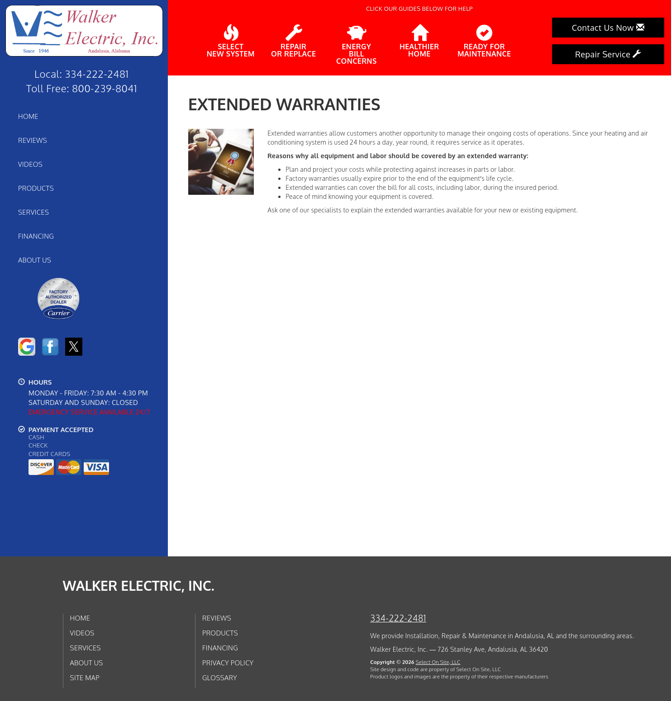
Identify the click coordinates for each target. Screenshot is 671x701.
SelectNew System (231, 41)
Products (36, 188)
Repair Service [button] (608, 54)
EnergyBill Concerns (356, 45)
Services (33, 212)
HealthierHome (419, 41)
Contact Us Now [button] (608, 28)
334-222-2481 (398, 618)
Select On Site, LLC (438, 662)
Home (28, 116)
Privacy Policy (228, 663)
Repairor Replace (293, 41)
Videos (30, 164)
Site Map (85, 677)
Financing (36, 236)
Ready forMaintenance (484, 41)
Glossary (219, 677)
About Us (34, 260)
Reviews (32, 140)
